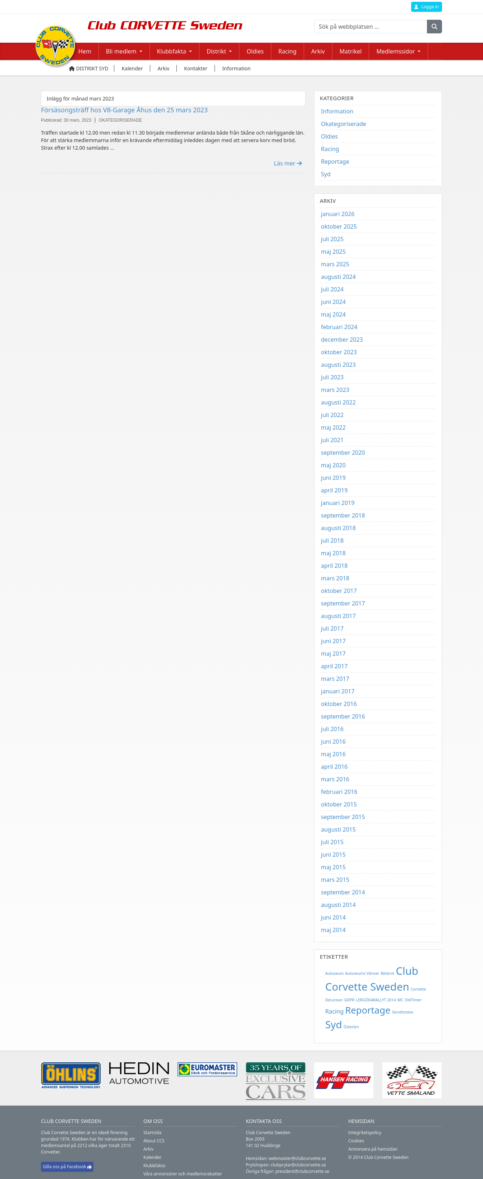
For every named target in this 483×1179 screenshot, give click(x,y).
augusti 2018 (338, 528)
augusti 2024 (338, 277)
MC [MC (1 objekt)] (400, 999)
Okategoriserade (343, 124)
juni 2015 (333, 854)
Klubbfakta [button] (171, 51)
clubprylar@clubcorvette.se (298, 1165)
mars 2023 (335, 390)
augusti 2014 (338, 905)
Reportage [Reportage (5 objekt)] (367, 1010)
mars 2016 (335, 779)
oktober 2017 (339, 591)
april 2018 (334, 566)
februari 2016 (339, 792)
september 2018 (343, 515)
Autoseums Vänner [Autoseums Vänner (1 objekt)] (362, 973)
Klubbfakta (154, 1165)
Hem (84, 51)
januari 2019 (337, 503)
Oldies (255, 51)
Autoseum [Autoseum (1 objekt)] (334, 973)
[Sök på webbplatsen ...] (370, 26)
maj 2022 (333, 427)
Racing (287, 51)
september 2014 (343, 892)
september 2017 (343, 603)
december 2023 (342, 339)
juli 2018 (332, 540)
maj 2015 (333, 867)
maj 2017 (333, 654)
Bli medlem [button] (121, 51)
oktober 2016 (339, 704)
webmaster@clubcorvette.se (297, 1158)
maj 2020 (333, 465)
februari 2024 (339, 327)
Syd (326, 174)
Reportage (335, 161)
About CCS (154, 1141)
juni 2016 (333, 741)
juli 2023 (332, 377)
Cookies (356, 1141)
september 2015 (343, 817)
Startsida (152, 1132)
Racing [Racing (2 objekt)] (334, 1011)
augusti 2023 (338, 365)
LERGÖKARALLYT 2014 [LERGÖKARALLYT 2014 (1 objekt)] (376, 999)
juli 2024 (332, 289)
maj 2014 (333, 930)
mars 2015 (335, 880)
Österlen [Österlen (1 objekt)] (351, 1026)
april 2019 (334, 490)
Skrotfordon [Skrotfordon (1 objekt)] (403, 1012)
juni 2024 (333, 302)
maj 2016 (333, 754)
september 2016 (343, 716)
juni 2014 (333, 917)
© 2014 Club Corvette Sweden (378, 1157)
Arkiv (318, 51)
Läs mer (288, 163)
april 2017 (334, 666)
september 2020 (343, 453)
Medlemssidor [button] (395, 51)
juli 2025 (332, 239)
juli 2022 (332, 415)
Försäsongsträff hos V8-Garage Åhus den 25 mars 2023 (124, 110)
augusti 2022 (338, 402)
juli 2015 (332, 842)
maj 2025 (333, 252)
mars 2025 (335, 264)
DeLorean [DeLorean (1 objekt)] (334, 999)
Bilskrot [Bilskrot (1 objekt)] (388, 973)
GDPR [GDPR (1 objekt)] (349, 999)
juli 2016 (332, 729)
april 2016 (334, 767)
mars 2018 (335, 578)
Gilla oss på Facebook (67, 1167)
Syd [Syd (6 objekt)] (333, 1024)
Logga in (426, 7)
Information (337, 111)
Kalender (152, 1157)
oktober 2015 (339, 804)
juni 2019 (333, 478)
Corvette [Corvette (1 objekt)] (418, 989)
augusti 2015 (338, 829)
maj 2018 (333, 553)
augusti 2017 (338, 616)
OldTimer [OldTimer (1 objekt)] (413, 999)
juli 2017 (332, 628)
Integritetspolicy (364, 1132)
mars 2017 (335, 679)
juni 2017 (333, 641)
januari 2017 (337, 691)
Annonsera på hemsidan (372, 1149)
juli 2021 (332, 440)
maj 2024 (333, 314)
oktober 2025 (339, 226)
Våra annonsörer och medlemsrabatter (182, 1174)
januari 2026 (337, 214)
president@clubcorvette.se (302, 1171)
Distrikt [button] (216, 51)
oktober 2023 (339, 352)
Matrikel (351, 51)
